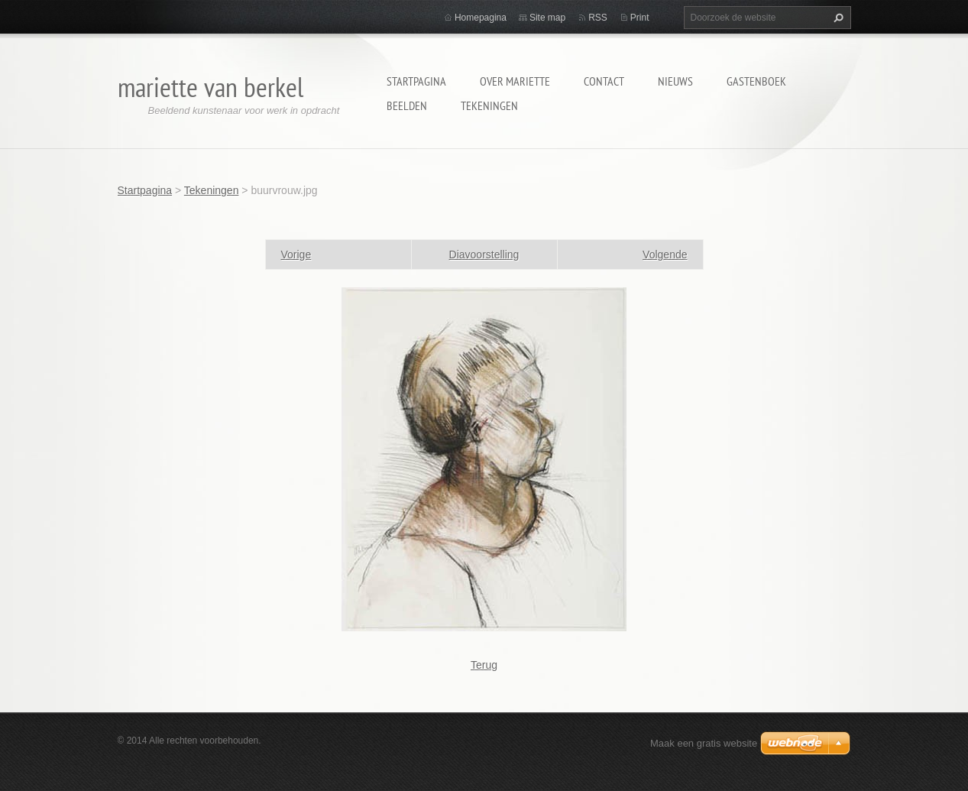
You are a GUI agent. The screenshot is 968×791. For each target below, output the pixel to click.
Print (639, 17)
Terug (484, 665)
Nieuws (675, 81)
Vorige (296, 254)
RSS (597, 17)
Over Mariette (515, 81)
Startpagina (416, 81)
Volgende (665, 254)
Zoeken (836, 17)
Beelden (407, 105)
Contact (604, 81)
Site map (547, 17)
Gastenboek (756, 81)
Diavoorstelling (484, 254)
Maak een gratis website (703, 743)
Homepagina (481, 17)
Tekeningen (489, 105)
